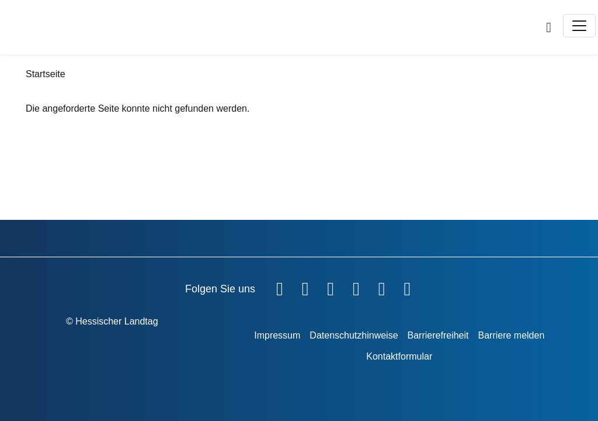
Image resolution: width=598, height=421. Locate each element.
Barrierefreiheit (438, 335)
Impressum (277, 335)
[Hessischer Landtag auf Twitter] (330, 286)
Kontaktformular (399, 356)
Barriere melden (511, 335)
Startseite (45, 74)
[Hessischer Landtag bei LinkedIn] (407, 286)
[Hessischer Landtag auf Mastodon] (382, 286)
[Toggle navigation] (579, 25)
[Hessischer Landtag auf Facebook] (280, 286)
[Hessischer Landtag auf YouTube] (305, 286)
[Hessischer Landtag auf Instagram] (356, 286)
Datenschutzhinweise (354, 335)
